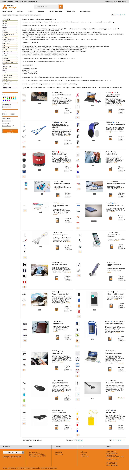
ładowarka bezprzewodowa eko (116, 183)
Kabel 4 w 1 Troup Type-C (60, 235)
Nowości (30, 11)
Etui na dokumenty (58, 323)
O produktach (58, 452)
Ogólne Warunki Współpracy (37, 454)
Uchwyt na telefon (57, 353)
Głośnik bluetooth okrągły (59, 154)
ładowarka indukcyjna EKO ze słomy (61, 206)
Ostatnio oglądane (85, 11)
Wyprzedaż (41, 11)
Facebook (83, 454)
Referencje (117, 1)
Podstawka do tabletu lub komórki (114, 265)
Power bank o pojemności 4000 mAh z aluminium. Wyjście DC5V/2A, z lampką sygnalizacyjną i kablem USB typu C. (115, 210)
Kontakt (124, 1)
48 (78, 440)
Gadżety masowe (7, 11)
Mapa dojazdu (85, 456)
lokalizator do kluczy (111, 154)
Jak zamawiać (109, 1)
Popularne (20, 11)
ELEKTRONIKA (19, 15)
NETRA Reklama (111, 452)
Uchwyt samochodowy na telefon (115, 124)
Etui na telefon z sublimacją (62, 183)
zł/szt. (67, 109)
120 (82, 440)
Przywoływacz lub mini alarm (60, 294)
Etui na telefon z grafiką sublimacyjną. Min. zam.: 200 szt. (62, 188)
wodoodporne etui (111, 412)
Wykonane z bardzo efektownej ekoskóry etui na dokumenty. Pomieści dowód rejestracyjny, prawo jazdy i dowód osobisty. (61, 329)
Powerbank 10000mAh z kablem (61, 95)
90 (79, 440)
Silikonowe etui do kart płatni (115, 294)
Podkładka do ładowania (59, 412)
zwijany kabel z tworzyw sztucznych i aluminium (112, 95)
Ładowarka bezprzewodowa (113, 353)
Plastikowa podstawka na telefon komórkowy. (116, 239)
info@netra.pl (114, 465)
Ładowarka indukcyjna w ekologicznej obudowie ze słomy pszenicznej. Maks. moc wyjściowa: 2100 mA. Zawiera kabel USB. (62, 212)
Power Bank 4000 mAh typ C (114, 205)
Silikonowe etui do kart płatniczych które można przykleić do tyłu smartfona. (116, 298)
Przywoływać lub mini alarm (60, 383)
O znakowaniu (59, 454)
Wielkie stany (71, 11)
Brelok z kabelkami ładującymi (114, 383)
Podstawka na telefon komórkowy (114, 235)
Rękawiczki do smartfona (59, 264)
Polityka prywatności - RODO (37, 456)
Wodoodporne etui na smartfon (114, 323)
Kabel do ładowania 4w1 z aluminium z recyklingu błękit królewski (60, 126)
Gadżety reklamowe (8, 15)
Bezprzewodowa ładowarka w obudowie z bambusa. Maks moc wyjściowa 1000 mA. (115, 188)
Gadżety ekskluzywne (56, 11)
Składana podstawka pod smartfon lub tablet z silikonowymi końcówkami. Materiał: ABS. (116, 270)
